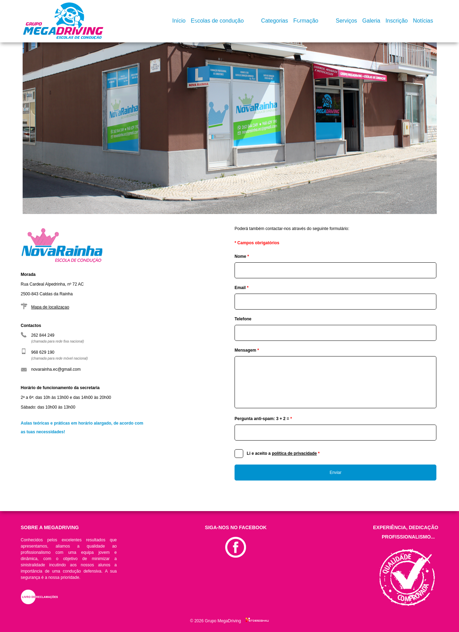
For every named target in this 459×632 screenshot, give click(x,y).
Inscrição (397, 21)
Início (178, 21)
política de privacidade (294, 453)
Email (241, 287)
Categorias (274, 21)
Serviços (346, 21)
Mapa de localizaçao (50, 307)
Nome (242, 256)
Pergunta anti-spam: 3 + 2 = (263, 418)
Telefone (243, 319)
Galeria (371, 21)
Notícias (423, 21)
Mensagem (247, 350)
